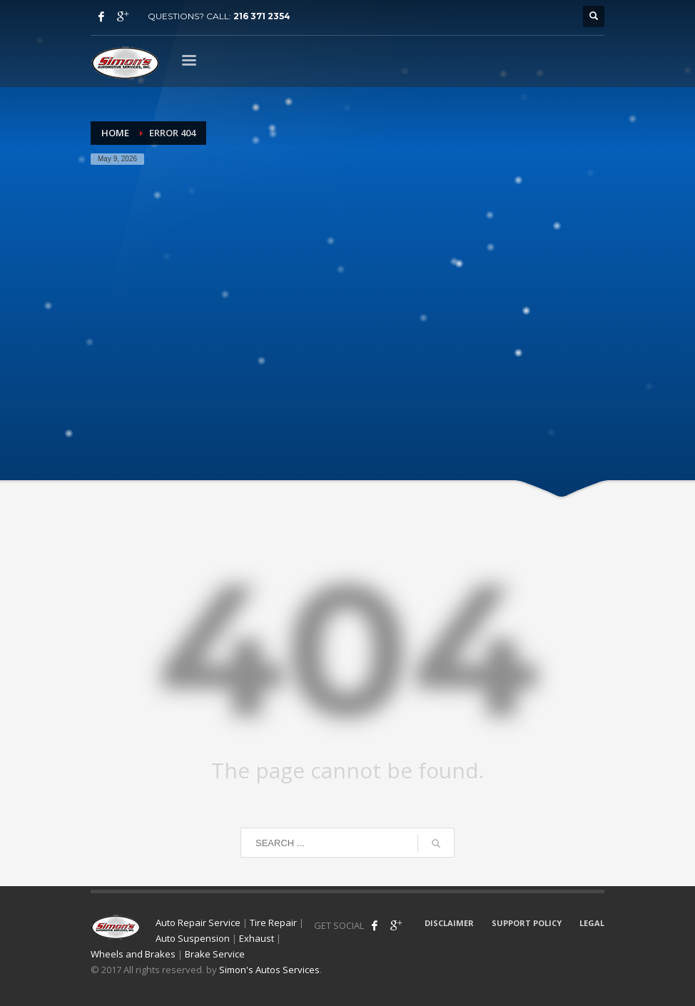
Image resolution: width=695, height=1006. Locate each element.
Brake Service (215, 953)
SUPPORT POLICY (527, 923)
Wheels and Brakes (133, 953)
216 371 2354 (261, 16)
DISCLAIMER (449, 923)
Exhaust (256, 938)
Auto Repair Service (198, 922)
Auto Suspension (193, 938)
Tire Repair (273, 922)
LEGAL (591, 923)
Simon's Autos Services (269, 969)
